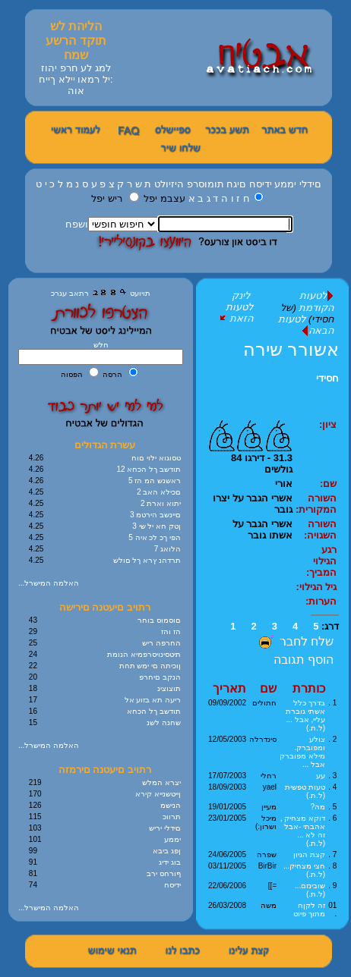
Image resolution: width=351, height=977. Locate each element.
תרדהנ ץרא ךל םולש (147, 560)
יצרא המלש (161, 782)
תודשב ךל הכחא (154, 711)
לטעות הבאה (306, 324)
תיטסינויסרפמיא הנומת (144, 654)
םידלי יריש (165, 828)
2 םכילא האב (159, 492)
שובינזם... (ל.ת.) (310, 889)
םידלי (310, 184)
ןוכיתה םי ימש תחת (150, 665)
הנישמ (170, 805)
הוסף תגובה (304, 659)
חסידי (327, 378)
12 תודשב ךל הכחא (149, 469)
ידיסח (260, 184)
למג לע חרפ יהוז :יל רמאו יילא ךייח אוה (75, 79)
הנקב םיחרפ (160, 677)
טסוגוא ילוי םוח (156, 458)
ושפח (76, 224)
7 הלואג (167, 549)
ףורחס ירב (164, 873)
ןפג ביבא (167, 851)
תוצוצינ (169, 688)
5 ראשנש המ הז (154, 480)
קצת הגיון (309, 854)
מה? (318, 807)
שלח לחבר (294, 641)
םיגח (236, 184)
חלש (101, 345)
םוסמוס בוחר (159, 620)
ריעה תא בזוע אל (153, 700)
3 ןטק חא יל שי (156, 526)
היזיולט (169, 184)
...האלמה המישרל (48, 583)
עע (320, 775)
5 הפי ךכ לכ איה (154, 537)
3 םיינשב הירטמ (155, 514)
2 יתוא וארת (161, 503)
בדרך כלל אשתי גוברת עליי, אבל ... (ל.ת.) (305, 715)
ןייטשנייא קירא (158, 794)
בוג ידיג (170, 862)
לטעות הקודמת (316, 301)
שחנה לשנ (164, 722)
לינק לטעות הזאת (235, 307)
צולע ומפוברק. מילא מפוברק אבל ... (302, 751)
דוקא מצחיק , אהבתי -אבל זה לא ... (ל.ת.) (302, 830)
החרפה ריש (161, 643)
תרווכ (172, 816)
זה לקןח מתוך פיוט (309, 909)
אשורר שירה (291, 349)
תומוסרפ (205, 184)
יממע (285, 184)
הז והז (171, 631)
